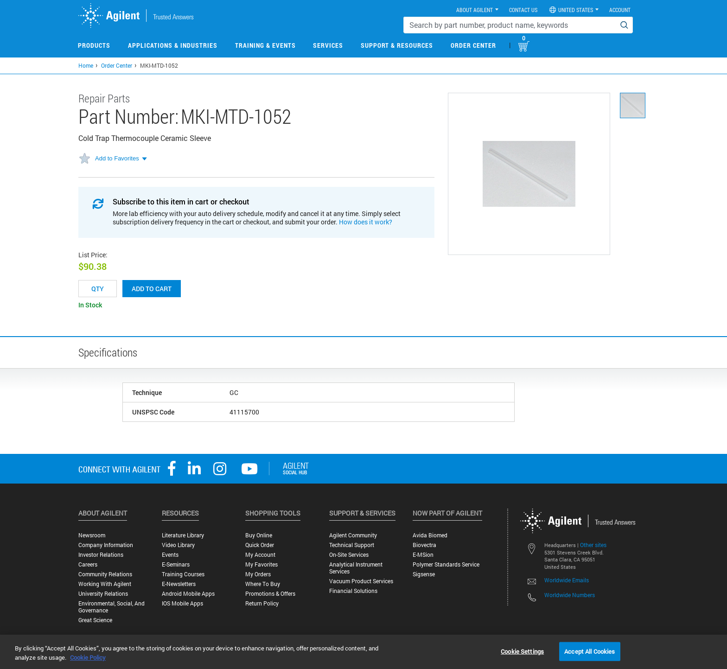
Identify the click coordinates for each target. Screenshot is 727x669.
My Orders (258, 574)
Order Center (473, 45)
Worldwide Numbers (569, 595)
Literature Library (183, 535)
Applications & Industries (172, 45)
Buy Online (258, 535)
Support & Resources (397, 45)
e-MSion (423, 554)
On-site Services (349, 554)
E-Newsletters (179, 583)
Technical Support (351, 545)
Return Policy (262, 603)
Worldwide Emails (566, 580)
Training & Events (265, 45)
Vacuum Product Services (361, 581)
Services (328, 45)
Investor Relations (100, 554)
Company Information (105, 545)
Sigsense (424, 574)
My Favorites (261, 564)
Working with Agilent (104, 583)
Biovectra (424, 545)
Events (170, 554)
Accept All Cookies (589, 651)
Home (85, 65)
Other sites (593, 544)
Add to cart (152, 288)
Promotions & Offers (270, 593)
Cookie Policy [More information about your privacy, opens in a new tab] (88, 657)
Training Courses (183, 574)
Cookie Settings (522, 651)
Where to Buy (262, 583)
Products (94, 45)
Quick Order (259, 545)
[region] (363, 652)
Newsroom (91, 535)
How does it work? (365, 221)
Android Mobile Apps (188, 593)
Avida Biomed (430, 535)
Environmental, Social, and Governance (111, 607)
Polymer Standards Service (446, 564)
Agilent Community (353, 535)
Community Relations (105, 574)
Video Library (178, 545)
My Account (260, 554)
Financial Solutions (353, 590)
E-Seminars (176, 564)
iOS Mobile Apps (182, 603)
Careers (87, 564)
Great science (95, 620)
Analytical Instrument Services (356, 568)
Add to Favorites (117, 158)
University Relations (103, 593)
